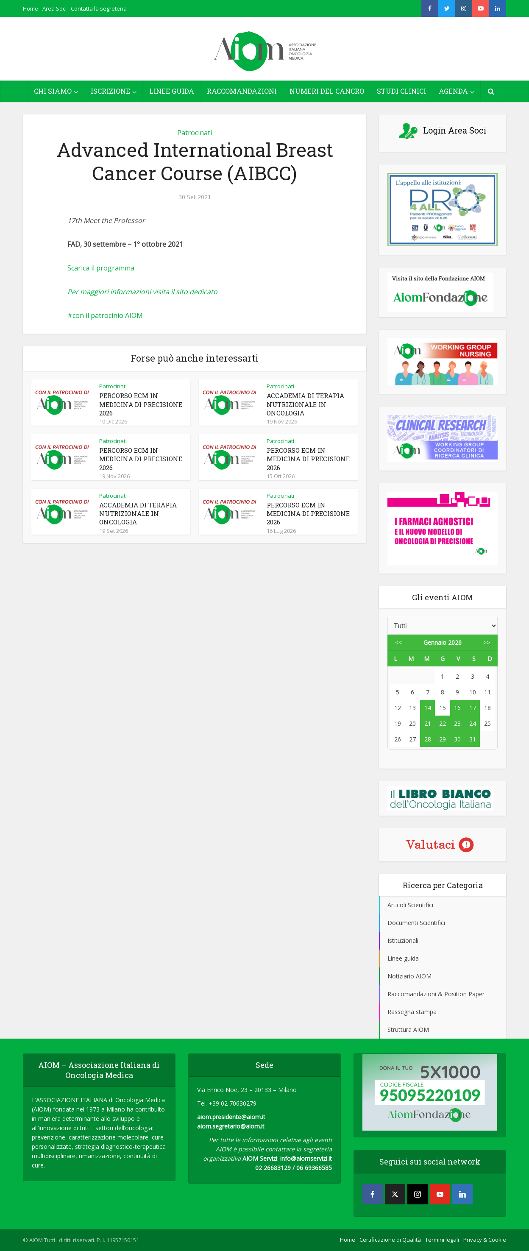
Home (30, 8)
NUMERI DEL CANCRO (327, 90)
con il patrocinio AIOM (107, 315)
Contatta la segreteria (99, 8)
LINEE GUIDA (171, 90)
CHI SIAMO (53, 90)
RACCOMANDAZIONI (242, 90)
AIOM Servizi (259, 1158)
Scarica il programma (100, 268)
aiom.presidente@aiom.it (231, 1117)
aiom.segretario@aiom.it (230, 1126)
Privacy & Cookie (484, 1239)
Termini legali (442, 1239)
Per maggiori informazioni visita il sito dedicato (142, 291)
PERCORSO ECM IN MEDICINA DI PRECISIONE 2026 (140, 404)
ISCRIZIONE (110, 90)
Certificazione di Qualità (390, 1239)
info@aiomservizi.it (306, 1158)
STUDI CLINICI (401, 90)
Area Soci (54, 8)
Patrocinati (194, 132)
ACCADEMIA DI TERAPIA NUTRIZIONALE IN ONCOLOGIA (305, 404)
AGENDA (453, 90)
